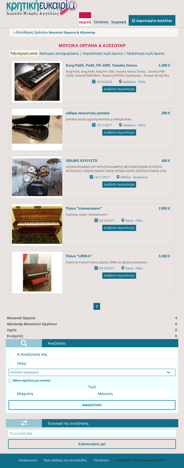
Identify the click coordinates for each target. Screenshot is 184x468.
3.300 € (164, 256)
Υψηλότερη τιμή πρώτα (145, 53)
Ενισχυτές (92, 336)
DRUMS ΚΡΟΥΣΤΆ (82, 160)
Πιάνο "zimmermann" (84, 208)
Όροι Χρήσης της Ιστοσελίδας (65, 460)
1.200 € (164, 65)
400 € (165, 160)
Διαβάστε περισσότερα (119, 89)
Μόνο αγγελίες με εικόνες (29, 380)
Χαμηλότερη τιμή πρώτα (103, 53)
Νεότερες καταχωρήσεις (59, 53)
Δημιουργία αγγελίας (152, 20)
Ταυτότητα (101, 460)
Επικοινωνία (28, 460)
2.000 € (164, 208)
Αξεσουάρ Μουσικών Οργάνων (92, 324)
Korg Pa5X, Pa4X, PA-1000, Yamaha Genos (101, 65)
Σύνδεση (101, 22)
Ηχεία (92, 330)
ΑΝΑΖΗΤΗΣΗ (92, 405)
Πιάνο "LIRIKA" (79, 256)
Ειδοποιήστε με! (92, 444)
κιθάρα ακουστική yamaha (87, 113)
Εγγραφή (118, 22)
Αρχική (85, 22)
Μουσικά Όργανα (92, 318)
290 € (165, 113)
